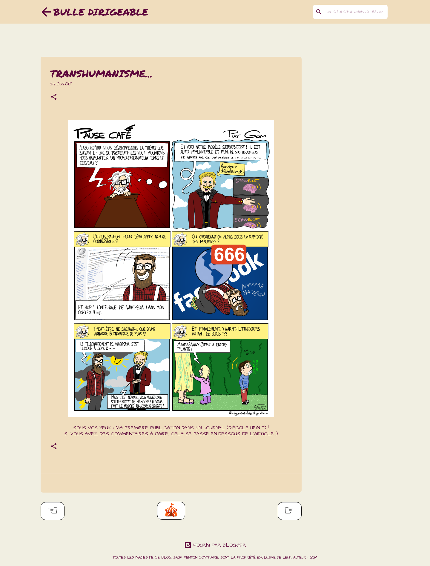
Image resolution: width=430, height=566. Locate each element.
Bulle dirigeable (100, 12)
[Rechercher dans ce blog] (356, 12)
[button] (53, 97)
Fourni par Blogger (215, 545)
